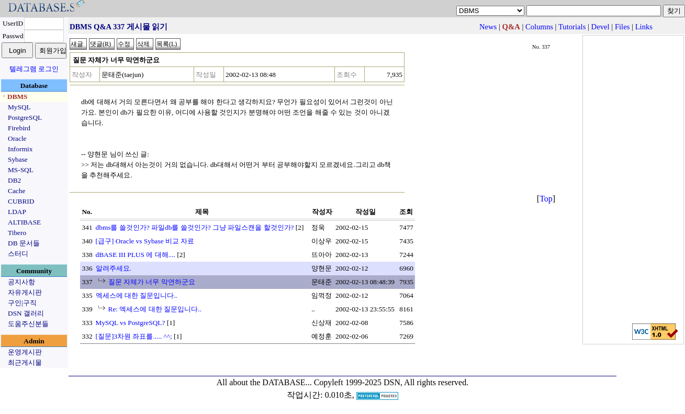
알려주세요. (113, 268)
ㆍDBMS (14, 96)
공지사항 (21, 282)
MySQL (19, 107)
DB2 (14, 180)
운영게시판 (25, 352)
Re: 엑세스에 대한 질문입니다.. (154, 309)
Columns (539, 27)
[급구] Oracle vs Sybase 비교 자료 (145, 241)
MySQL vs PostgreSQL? (130, 323)
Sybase (18, 159)
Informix (20, 149)
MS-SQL (20, 170)
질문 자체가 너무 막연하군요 (151, 282)
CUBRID (21, 201)
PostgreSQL (25, 117)
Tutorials (572, 27)
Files (622, 27)
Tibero (17, 233)
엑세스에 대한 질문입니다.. (136, 295)
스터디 (18, 254)
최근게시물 (25, 362)
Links (644, 27)
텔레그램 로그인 (34, 69)
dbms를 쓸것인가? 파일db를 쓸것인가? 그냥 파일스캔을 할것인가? (195, 227)
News (488, 27)
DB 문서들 (24, 243)
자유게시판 (25, 292)
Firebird (19, 128)
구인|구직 (22, 303)
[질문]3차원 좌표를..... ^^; (134, 336)
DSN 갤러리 (26, 313)
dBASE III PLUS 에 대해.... (135, 255)
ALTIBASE (24, 222)
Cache (16, 191)
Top (546, 198)
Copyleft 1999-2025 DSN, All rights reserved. (391, 382)
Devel (600, 27)
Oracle (17, 138)
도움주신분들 (28, 324)
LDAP (17, 212)
